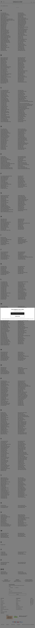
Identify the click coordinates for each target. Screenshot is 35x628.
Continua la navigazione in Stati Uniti (17, 313)
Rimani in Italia (17, 316)
